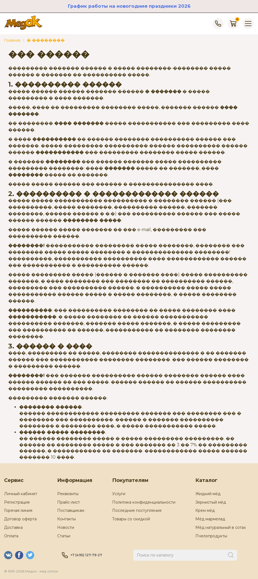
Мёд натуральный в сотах (220, 527)
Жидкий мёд (208, 493)
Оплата (11, 535)
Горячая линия (18, 510)
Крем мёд (205, 510)
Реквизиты (68, 493)
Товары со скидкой (131, 518)
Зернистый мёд (210, 502)
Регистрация (17, 502)
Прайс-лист (68, 502)
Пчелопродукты (211, 535)
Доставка (13, 527)
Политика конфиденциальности (143, 502)
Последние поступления (136, 510)
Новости (65, 527)
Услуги (118, 493)
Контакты (66, 518)
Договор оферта (20, 518)
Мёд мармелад (210, 518)
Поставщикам (70, 510)
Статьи (63, 535)
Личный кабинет (20, 493)
